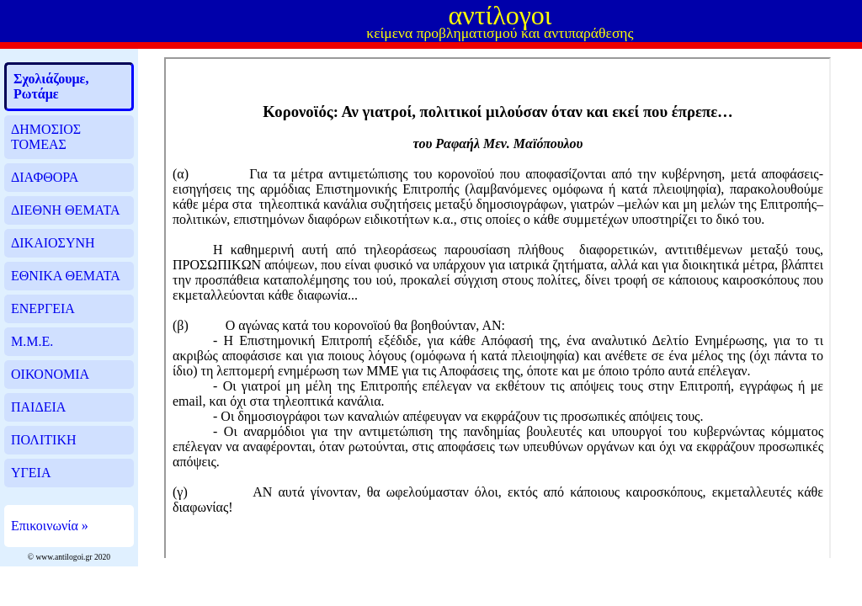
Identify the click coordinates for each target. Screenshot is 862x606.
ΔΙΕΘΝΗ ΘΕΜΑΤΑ (65, 210)
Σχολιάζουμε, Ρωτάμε (50, 86)
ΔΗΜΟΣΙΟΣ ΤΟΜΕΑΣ (46, 137)
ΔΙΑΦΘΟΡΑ (44, 177)
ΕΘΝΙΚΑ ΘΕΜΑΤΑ (65, 275)
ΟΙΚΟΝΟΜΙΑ (50, 374)
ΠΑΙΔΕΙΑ (38, 407)
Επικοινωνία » (49, 525)
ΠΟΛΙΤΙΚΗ (43, 440)
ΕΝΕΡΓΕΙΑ (43, 308)
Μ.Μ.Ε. (32, 341)
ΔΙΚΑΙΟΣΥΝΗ (53, 243)
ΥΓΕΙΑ (31, 472)
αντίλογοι (499, 15)
